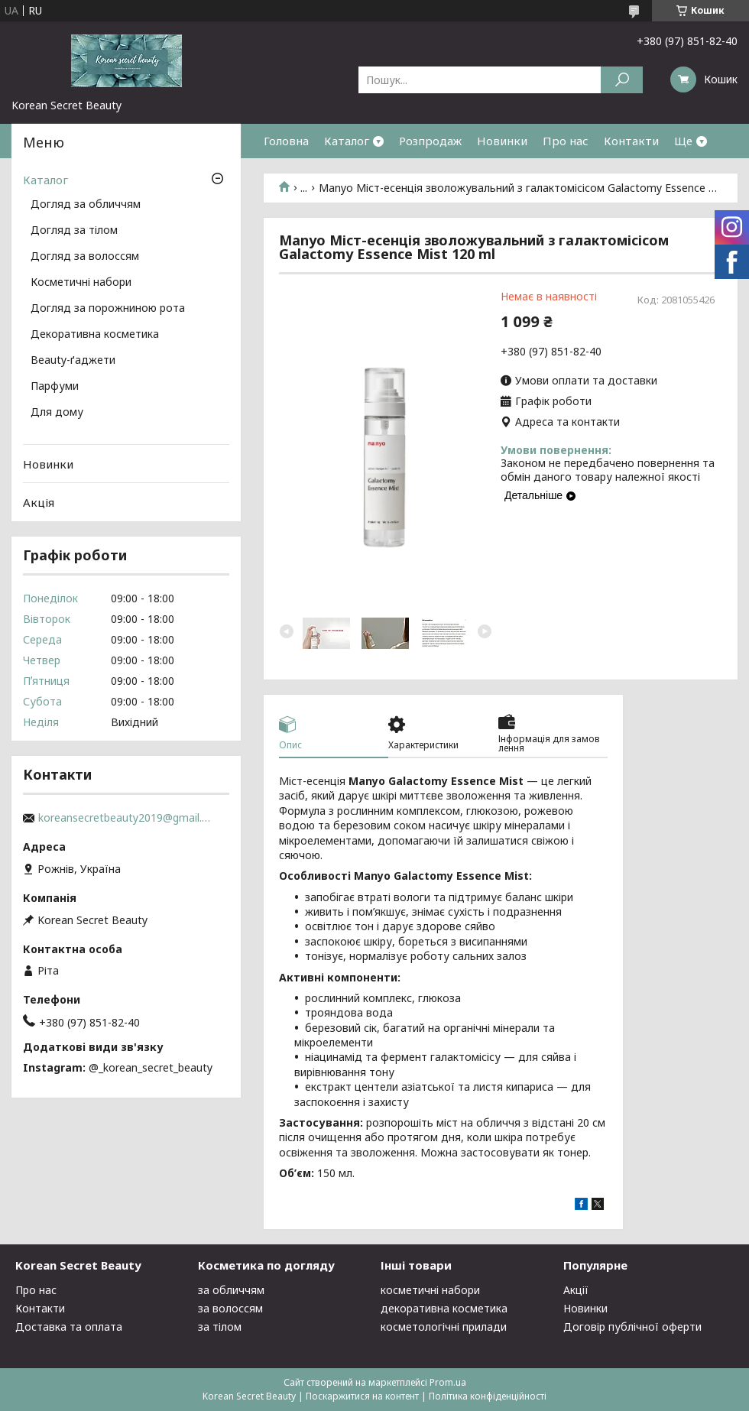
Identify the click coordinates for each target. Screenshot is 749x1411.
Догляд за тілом (74, 231)
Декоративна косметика (95, 335)
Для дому (57, 413)
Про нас (565, 140)
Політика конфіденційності (487, 1396)
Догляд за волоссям (85, 257)
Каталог (346, 140)
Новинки (502, 140)
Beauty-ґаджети (73, 361)
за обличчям (231, 1290)
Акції (575, 1290)
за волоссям (230, 1308)
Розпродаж (430, 140)
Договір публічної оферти (632, 1326)
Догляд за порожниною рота (108, 309)
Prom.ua (448, 1382)
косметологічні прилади (444, 1326)
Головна (286, 140)
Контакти (631, 140)
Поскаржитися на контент (362, 1396)
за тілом (220, 1326)
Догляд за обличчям (86, 205)
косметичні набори (430, 1290)
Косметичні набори (81, 283)
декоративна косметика (444, 1308)
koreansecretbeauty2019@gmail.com (126, 818)
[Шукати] (622, 79)
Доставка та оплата (68, 1326)
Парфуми (55, 387)
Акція (38, 502)
